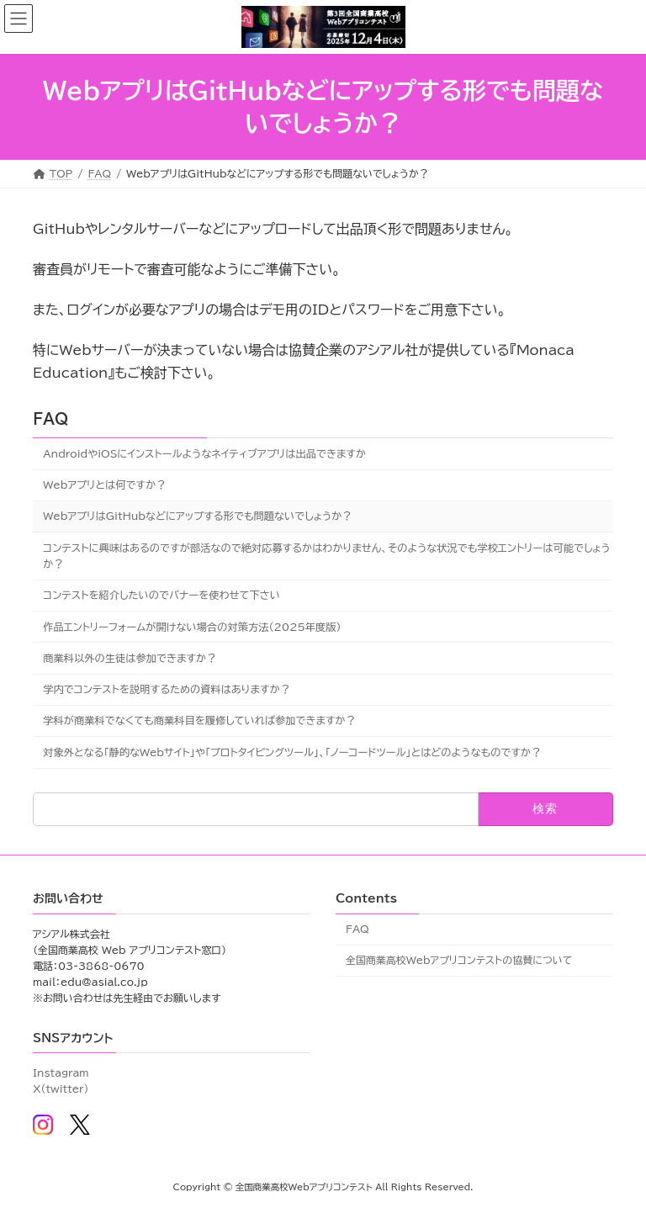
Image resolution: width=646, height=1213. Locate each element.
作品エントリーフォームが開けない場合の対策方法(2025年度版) (192, 626)
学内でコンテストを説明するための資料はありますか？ (166, 689)
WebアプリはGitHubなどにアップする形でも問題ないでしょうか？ (197, 516)
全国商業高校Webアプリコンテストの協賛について (459, 960)
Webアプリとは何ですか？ (104, 484)
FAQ (50, 418)
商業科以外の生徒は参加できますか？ (129, 657)
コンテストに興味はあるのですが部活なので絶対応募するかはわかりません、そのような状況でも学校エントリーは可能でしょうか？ (327, 555)
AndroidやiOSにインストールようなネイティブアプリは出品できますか (204, 453)
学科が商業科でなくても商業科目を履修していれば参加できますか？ (199, 720)
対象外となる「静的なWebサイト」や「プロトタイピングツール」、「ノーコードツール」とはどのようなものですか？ (292, 751)
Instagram (60, 1073)
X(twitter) (60, 1089)
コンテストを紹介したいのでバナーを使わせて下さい (161, 595)
